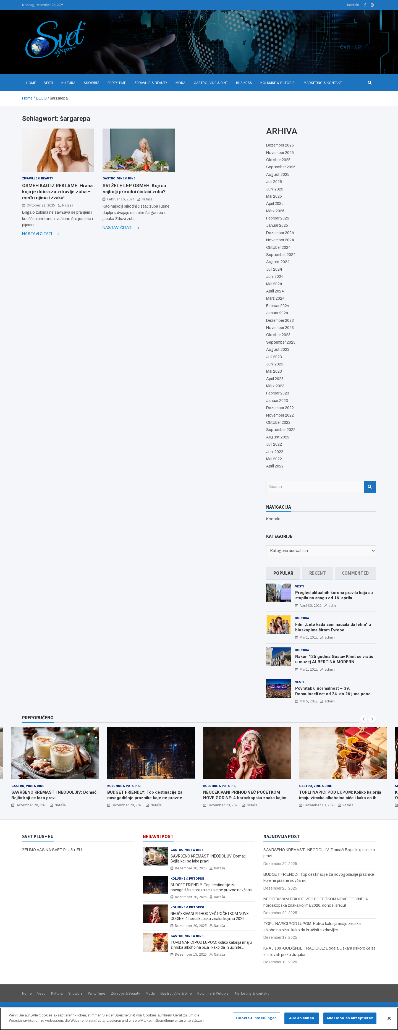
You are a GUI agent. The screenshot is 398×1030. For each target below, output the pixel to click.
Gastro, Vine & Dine (211, 82)
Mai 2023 (274, 371)
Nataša (67, 205)
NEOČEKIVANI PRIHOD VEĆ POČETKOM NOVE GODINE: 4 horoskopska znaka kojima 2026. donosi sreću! (246, 798)
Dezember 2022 (280, 408)
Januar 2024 (277, 313)
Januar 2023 (277, 401)
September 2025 (280, 167)
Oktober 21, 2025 (41, 205)
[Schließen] (389, 1021)
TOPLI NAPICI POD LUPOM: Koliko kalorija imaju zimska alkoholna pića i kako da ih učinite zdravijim (340, 798)
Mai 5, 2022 (309, 701)
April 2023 (275, 379)
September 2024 (281, 255)
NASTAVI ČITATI (40, 234)
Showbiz (91, 82)
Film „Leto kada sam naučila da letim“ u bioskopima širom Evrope (333, 627)
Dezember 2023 (280, 320)
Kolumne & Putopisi (277, 82)
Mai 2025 (274, 196)
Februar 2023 (277, 393)
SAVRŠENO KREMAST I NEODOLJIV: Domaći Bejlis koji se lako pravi (54, 795)
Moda (180, 82)
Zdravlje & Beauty (150, 82)
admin (334, 605)
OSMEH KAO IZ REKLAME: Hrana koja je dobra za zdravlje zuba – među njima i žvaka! (57, 191)
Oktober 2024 (278, 247)
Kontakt (353, 4)
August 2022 (277, 437)
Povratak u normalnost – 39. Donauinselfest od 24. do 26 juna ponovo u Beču (335, 694)
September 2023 (280, 342)
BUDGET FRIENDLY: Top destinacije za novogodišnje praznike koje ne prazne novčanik (144, 798)
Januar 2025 (277, 225)
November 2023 (280, 328)
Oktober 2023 (278, 335)
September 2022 (280, 430)
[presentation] (364, 719)
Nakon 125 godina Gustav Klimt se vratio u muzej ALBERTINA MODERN (334, 659)
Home (31, 82)
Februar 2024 (277, 306)
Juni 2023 (274, 364)
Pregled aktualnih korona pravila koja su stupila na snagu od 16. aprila (334, 595)
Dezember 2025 (280, 145)
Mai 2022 (274, 459)
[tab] (283, 573)
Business (244, 82)
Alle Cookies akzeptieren (349, 1021)
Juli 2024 (274, 269)
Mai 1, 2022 (309, 637)
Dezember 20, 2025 (32, 804)
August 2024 (278, 262)
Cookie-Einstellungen (256, 1021)
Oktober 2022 (278, 422)
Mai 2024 (274, 284)
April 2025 (275, 204)
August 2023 (277, 349)
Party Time (117, 82)
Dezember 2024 (280, 233)
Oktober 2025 (278, 160)
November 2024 (280, 240)
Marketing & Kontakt (323, 82)
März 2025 (275, 211)
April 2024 (275, 291)
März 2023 (275, 386)
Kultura (68, 82)
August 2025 (277, 174)
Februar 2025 (277, 218)
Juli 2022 (274, 444)
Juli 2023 (274, 357)
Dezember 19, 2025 (319, 804)
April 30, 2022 (310, 605)
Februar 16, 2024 (120, 199)
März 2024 (275, 298)
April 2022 (275, 466)
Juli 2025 (274, 182)
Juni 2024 (275, 277)
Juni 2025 (274, 189)
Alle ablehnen (301, 1021)
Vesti (48, 82)
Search (370, 487)
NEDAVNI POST (158, 836)
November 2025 (280, 153)
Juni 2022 (274, 452)
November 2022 (280, 415)
